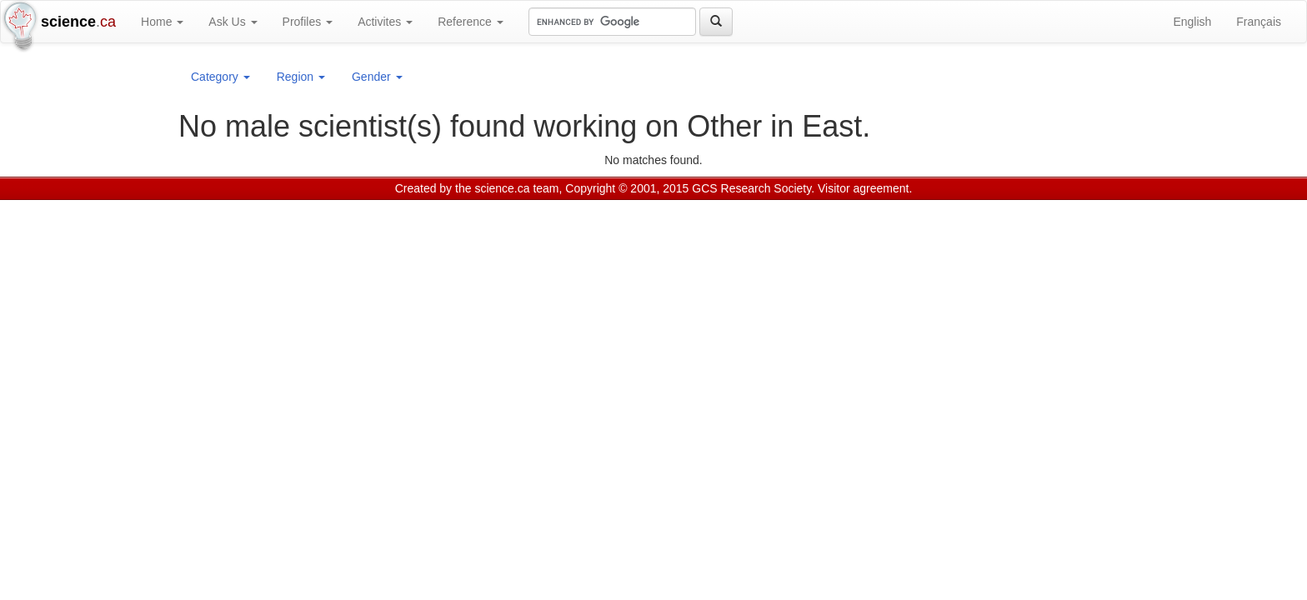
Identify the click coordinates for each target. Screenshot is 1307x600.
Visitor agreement (863, 188)
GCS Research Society (751, 188)
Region (301, 76)
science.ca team (516, 188)
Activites (385, 21)
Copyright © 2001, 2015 (627, 188)
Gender (377, 76)
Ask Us (232, 21)
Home (162, 21)
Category (220, 76)
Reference (470, 21)
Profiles (308, 21)
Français (1258, 21)
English (1192, 21)
